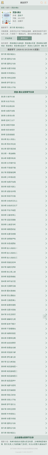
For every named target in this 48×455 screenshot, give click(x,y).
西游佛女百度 (30, 43)
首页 (2, 8)
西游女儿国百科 (34, 46)
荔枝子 (20, 15)
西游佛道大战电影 (17, 43)
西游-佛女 (15, 8)
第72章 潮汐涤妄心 (17, 27)
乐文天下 (24, 3)
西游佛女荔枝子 (20, 46)
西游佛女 (9, 46)
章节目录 (24, 38)
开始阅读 (8, 38)
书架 (2, 2)
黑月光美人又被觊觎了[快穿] (15, 444)
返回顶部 (45, 316)
